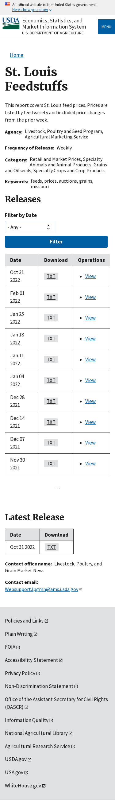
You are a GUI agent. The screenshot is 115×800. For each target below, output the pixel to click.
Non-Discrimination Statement (39, 686)
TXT (50, 276)
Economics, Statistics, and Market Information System (54, 23)
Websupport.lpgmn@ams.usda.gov (43, 589)
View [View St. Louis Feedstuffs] (90, 276)
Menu (106, 26)
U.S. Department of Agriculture (53, 33)
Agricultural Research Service (37, 746)
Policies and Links (24, 620)
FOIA (10, 646)
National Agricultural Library (36, 733)
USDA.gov (16, 759)
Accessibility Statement (31, 660)
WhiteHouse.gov (23, 785)
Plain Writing (19, 634)
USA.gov (14, 772)
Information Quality (26, 720)
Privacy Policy (20, 673)
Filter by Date (21, 215)
